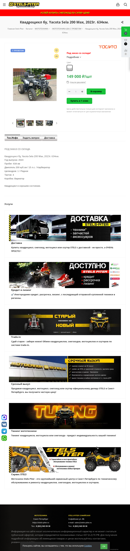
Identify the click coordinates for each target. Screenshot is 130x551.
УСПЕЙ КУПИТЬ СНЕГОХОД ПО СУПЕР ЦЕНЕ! (65, 12)
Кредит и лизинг (21, 289)
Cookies (88, 546)
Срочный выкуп (20, 383)
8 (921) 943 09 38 (43, 526)
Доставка (16, 242)
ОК (104, 546)
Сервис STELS (18, 474)
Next (56, 123)
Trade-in (16, 336)
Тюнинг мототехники (24, 430)
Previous (13, 123)
